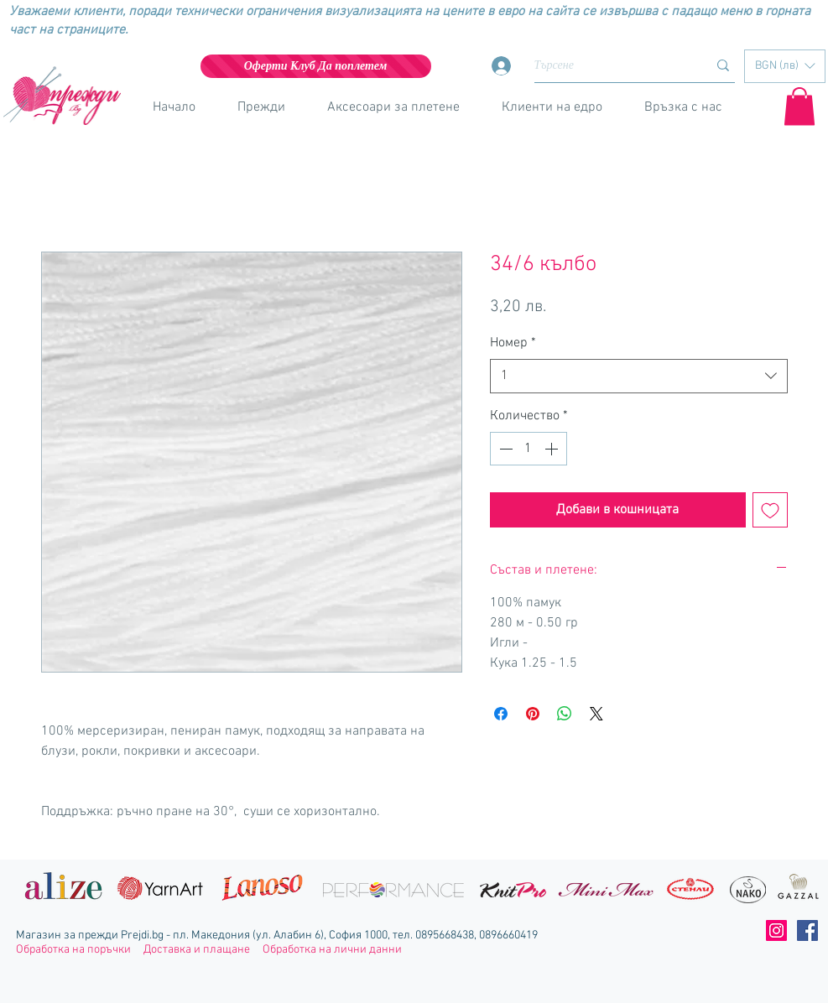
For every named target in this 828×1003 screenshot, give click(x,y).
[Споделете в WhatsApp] (565, 714)
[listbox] (784, 66)
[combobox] (639, 375)
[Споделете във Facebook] (501, 714)
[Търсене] (608, 65)
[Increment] (553, 449)
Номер (513, 343)
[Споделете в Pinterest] (533, 714)
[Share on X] (596, 714)
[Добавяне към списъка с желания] (770, 509)
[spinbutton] (528, 449)
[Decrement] (504, 449)
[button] (784, 66)
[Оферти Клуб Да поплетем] (315, 66)
